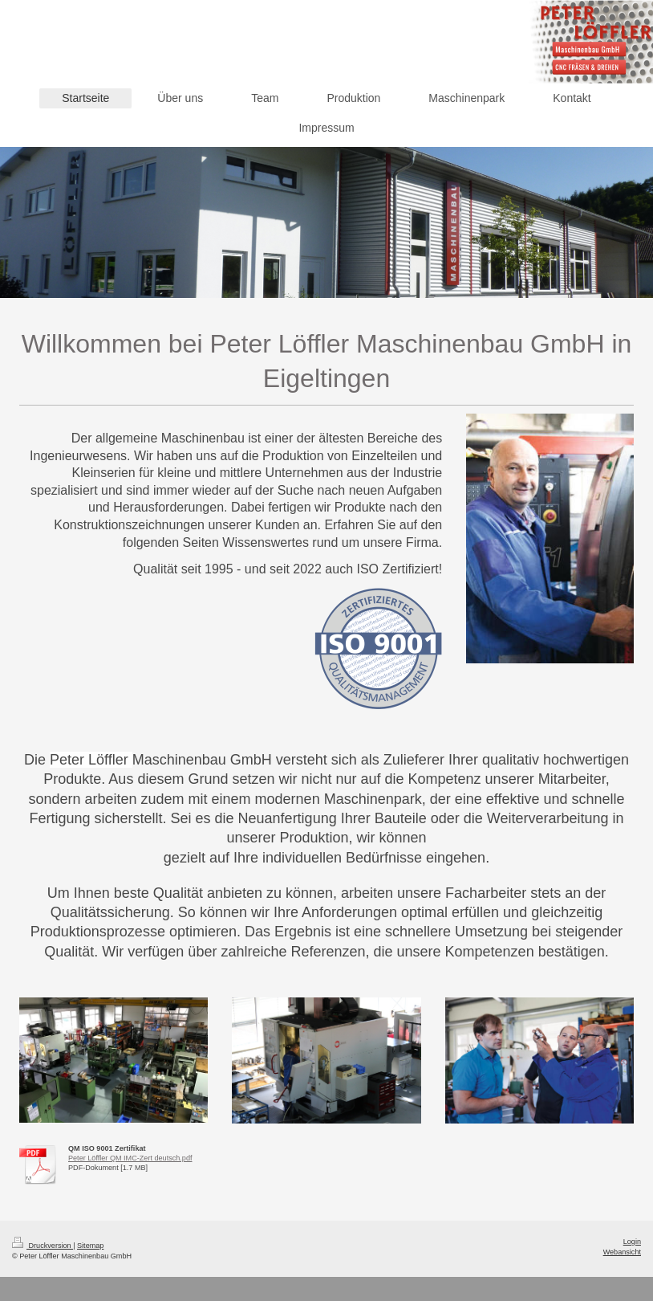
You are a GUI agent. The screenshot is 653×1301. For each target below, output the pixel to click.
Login (632, 1242)
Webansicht (622, 1252)
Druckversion (42, 1246)
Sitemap (90, 1246)
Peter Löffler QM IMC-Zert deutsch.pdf (130, 1158)
